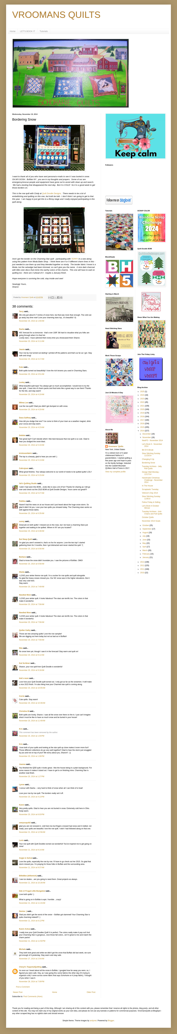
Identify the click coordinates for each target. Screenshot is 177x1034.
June (144, 540)
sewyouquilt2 (25, 823)
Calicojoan (23, 468)
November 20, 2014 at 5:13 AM (31, 460)
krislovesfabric (25, 453)
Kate (21, 367)
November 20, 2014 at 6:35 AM (31, 513)
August (145, 532)
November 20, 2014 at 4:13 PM (31, 797)
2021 (142, 406)
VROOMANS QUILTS (56, 15)
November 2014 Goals (151, 521)
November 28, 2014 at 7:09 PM (31, 981)
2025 (142, 391)
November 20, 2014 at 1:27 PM (31, 776)
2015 (142, 427)
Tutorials (44, 31)
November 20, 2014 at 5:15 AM (31, 475)
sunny (21, 521)
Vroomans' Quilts (115, 446)
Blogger (111, 1021)
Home (12, 31)
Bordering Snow (148, 463)
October (145, 525)
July (144, 536)
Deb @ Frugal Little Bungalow (32, 891)
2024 (142, 395)
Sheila (21, 572)
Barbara (22, 557)
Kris (21, 729)
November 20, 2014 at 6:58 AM (31, 564)
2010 (142, 573)
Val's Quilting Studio (28, 483)
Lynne (21, 785)
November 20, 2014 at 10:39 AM (32, 703)
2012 (142, 565)
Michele (22, 949)
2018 (142, 416)
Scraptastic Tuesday (150, 489)
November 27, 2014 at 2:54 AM (31, 959)
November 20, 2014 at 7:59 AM (31, 640)
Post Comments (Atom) (32, 996)
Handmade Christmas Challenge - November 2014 (152, 480)
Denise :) (23, 911)
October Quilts (148, 517)
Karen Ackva (24, 929)
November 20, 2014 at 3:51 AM (31, 374)
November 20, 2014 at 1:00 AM (31, 321)
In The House (147, 486)
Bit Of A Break (147, 450)
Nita (21, 648)
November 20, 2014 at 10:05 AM (32, 688)
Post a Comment (23, 987)
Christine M (24, 711)
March (145, 550)
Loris (21, 840)
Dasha (22, 329)
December (146, 434)
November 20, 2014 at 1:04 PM (31, 736)
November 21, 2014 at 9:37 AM (31, 867)
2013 (142, 562)
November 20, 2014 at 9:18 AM (31, 670)
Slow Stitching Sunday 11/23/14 (151, 454)
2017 (142, 420)
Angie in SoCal (25, 858)
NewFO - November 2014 (152, 440)
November (146, 437)
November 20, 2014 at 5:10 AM (31, 445)
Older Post (91, 992)
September (147, 529)
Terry (21, 311)
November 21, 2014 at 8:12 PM (31, 921)
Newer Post (17, 992)
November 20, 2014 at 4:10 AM (31, 394)
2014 (142, 431)
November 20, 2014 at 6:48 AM (31, 531)
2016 (142, 423)
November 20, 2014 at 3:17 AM (31, 359)
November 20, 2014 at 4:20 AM (31, 409)
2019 (142, 413)
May (144, 543)
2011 (142, 569)
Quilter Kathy (25, 630)
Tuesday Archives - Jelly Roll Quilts (152, 467)
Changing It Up (148, 459)
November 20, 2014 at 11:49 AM (32, 721)
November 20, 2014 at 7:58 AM (31, 604)
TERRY (74, 259)
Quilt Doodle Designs (51, 193)
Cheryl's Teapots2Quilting (30, 967)
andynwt (93, 1021)
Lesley (22, 382)
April (144, 547)
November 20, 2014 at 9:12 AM (31, 655)
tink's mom (24, 678)
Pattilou (22, 501)
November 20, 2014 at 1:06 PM (31, 756)
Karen (21, 805)
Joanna (22, 764)
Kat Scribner (24, 663)
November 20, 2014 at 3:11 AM (31, 341)
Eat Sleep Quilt (25, 539)
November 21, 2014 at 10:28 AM (32, 883)
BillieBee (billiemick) (28, 876)
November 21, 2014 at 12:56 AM (32, 832)
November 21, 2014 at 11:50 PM (32, 941)
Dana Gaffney (25, 418)
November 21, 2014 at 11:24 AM (32, 903)
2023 (142, 399)
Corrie (21, 696)
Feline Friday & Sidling (151, 502)
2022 (142, 402)
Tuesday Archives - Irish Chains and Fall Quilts (152, 512)
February (146, 554)
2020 (142, 409)
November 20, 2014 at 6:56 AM (31, 549)
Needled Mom (25, 595)
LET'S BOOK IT (27, 31)
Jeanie (22, 349)
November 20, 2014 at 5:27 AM (31, 493)
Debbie (22, 435)
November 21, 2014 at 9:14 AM (31, 850)
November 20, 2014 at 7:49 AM (31, 587)
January (145, 557)
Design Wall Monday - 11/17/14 (151, 473)
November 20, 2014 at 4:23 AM (31, 427)
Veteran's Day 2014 (150, 493)
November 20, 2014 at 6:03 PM (31, 814)
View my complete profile (115, 472)
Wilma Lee (23, 403)
